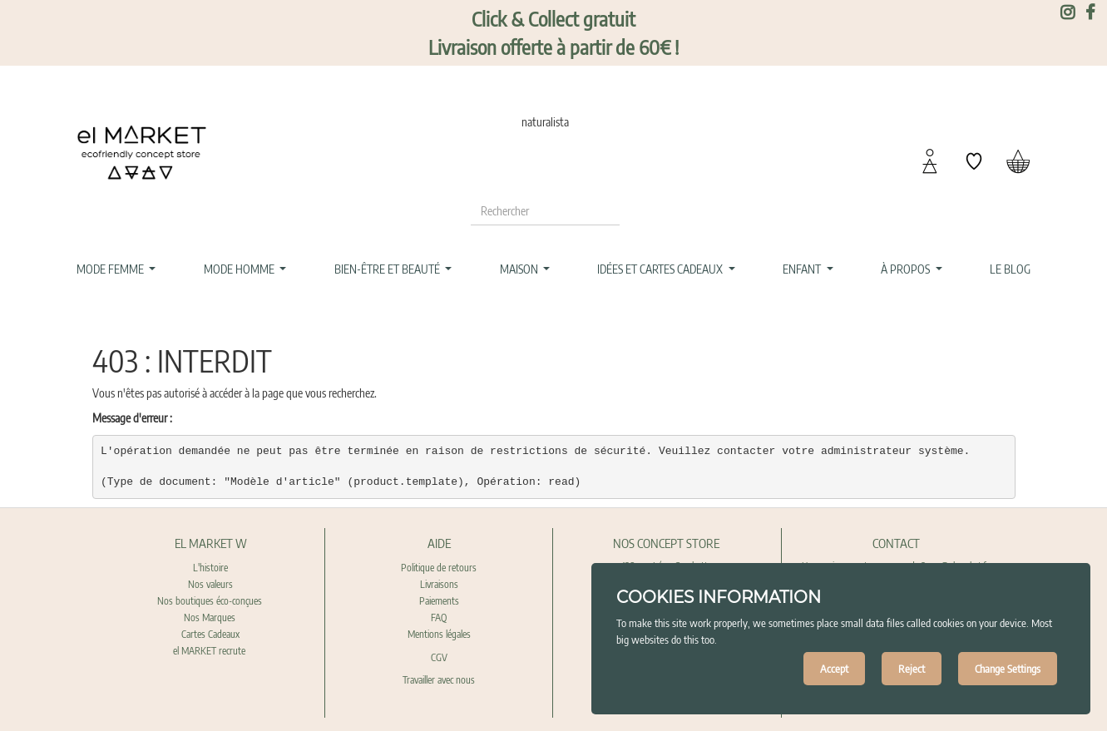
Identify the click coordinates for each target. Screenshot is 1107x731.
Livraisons (439, 584)
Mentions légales (439, 634)
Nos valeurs (210, 584)
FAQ (439, 617)
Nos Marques (211, 617)
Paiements (439, 601)
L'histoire (210, 567)
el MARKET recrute (210, 651)
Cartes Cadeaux (210, 634)
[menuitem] (1010, 269)
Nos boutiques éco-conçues (209, 601)
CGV (439, 657)
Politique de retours (439, 567)
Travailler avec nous (439, 680)
